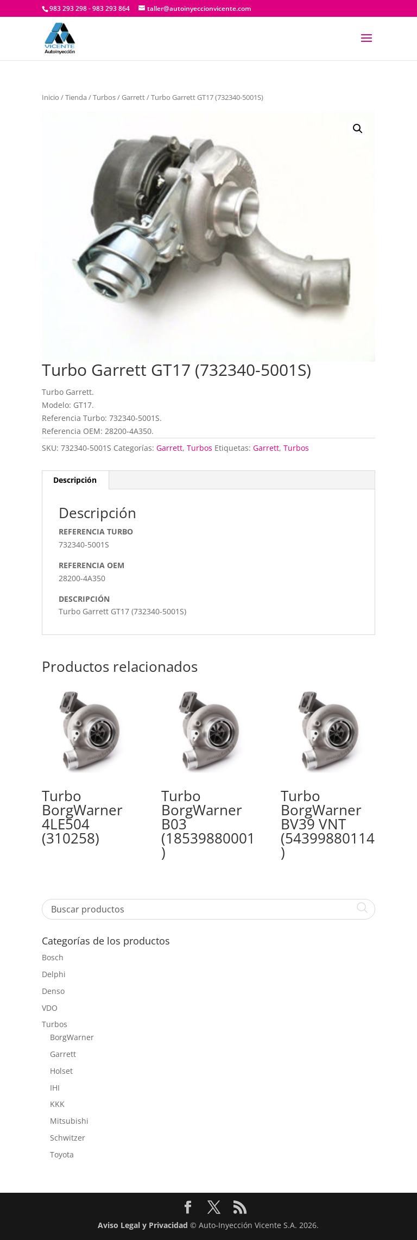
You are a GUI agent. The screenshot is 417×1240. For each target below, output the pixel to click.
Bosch (53, 957)
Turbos (104, 97)
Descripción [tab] (75, 480)
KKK (57, 1104)
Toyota (62, 1154)
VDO (50, 1008)
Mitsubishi (69, 1121)
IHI (55, 1087)
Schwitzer (67, 1137)
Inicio (50, 97)
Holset (61, 1071)
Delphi (54, 974)
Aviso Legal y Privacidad (143, 1225)
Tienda (76, 97)
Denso (53, 991)
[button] (358, 129)
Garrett (133, 97)
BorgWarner (72, 1037)
